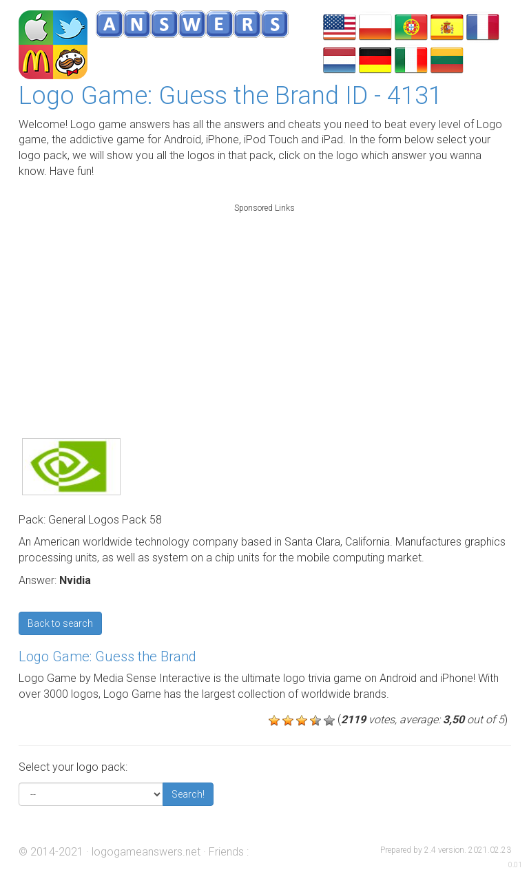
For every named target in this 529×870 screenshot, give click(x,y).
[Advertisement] (264, 306)
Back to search (60, 623)
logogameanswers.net (146, 851)
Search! (188, 794)
